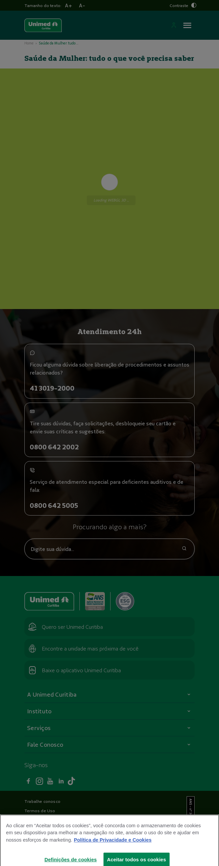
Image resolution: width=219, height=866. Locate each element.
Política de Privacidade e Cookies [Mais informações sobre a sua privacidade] (112, 845)
